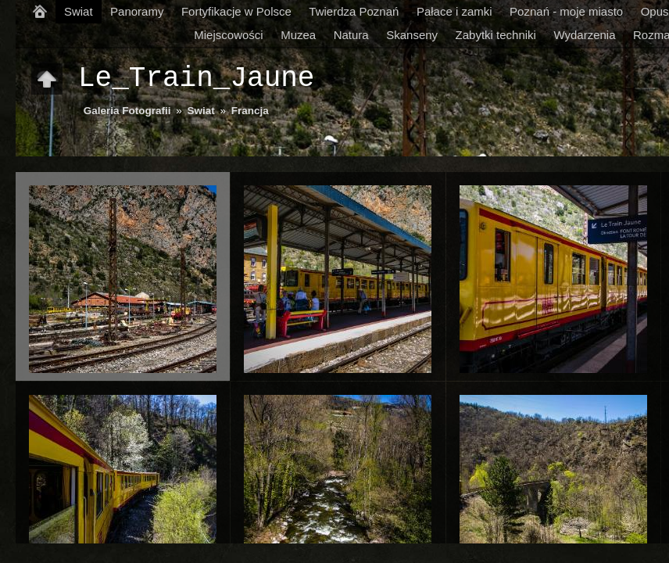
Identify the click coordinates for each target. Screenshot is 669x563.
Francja (250, 111)
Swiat (78, 11)
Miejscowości (228, 34)
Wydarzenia (584, 34)
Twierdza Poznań (354, 11)
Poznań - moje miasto (566, 11)
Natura (351, 34)
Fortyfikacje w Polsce (236, 11)
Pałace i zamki (454, 11)
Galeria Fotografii (127, 111)
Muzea (298, 34)
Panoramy (136, 11)
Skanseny (412, 34)
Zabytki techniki (496, 34)
